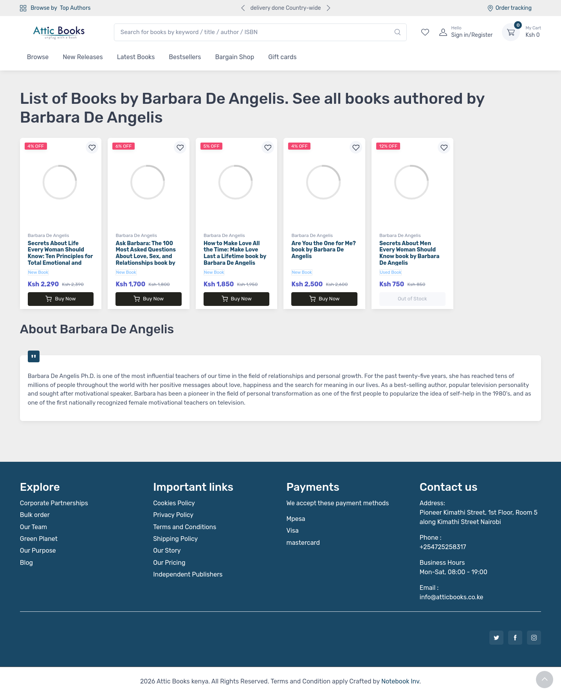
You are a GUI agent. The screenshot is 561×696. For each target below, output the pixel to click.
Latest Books (136, 57)
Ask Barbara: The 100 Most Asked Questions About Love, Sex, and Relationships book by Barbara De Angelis (145, 256)
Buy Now (60, 299)
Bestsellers (185, 57)
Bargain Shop (234, 57)
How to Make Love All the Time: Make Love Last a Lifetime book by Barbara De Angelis (235, 253)
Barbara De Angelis (48, 235)
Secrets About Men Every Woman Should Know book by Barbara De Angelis (409, 253)
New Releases (83, 57)
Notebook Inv (400, 681)
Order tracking (509, 8)
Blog (26, 562)
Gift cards (282, 57)
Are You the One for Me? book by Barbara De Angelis (323, 250)
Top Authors (75, 8)
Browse (38, 57)
